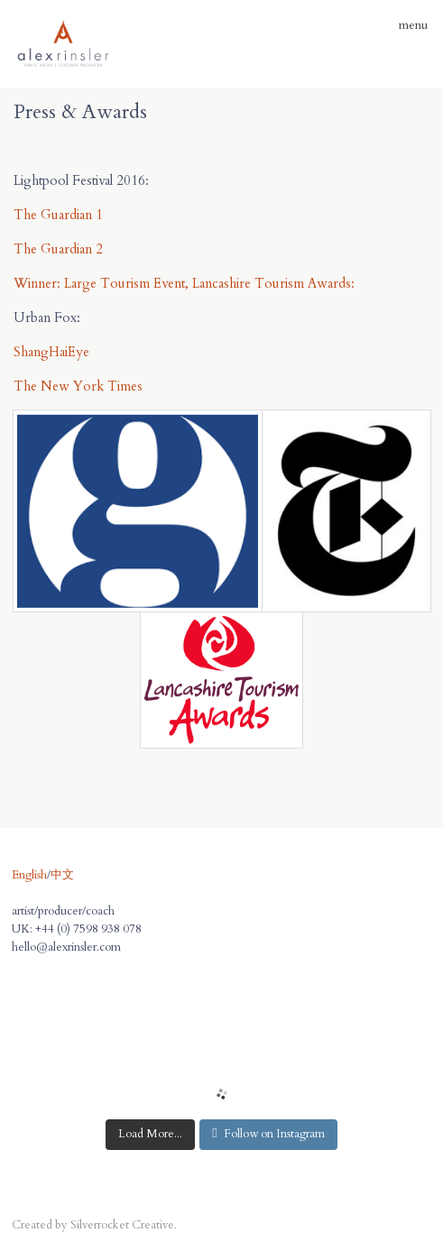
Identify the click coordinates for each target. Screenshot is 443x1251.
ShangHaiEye (51, 352)
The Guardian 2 (58, 249)
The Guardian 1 (58, 215)
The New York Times (78, 386)
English (29, 875)
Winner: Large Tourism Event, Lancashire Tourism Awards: (186, 283)
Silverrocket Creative (122, 1225)
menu (407, 25)
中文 (62, 875)
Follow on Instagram (268, 1134)
